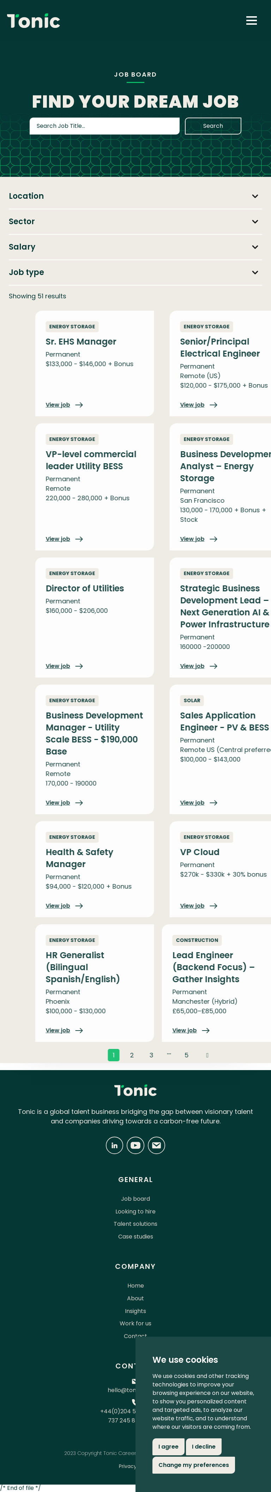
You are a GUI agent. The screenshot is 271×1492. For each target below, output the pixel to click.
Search (213, 126)
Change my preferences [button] (193, 1465)
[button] (251, 20)
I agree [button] (168, 1447)
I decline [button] (204, 1447)
